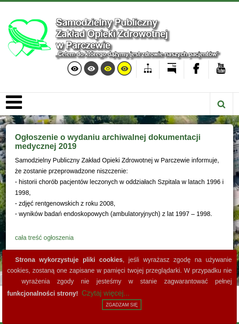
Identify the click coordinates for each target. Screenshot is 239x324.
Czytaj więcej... (106, 293)
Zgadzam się (121, 304)
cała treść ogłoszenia (44, 237)
